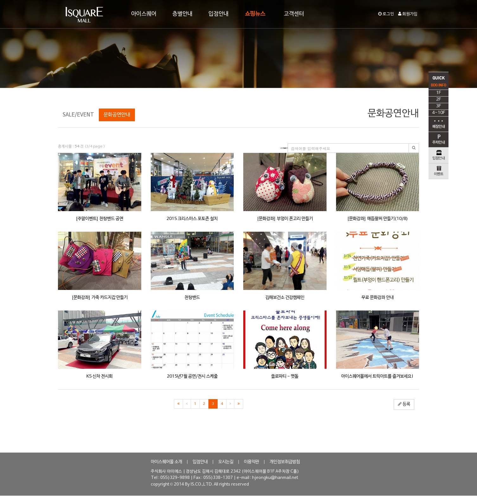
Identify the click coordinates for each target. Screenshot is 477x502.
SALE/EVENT (78, 115)
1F (438, 100)
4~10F (438, 120)
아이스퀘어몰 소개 (166, 462)
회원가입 (407, 14)
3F (438, 114)
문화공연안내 (117, 115)
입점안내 (218, 14)
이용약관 (251, 462)
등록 (404, 404)
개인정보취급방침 (285, 462)
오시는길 (225, 462)
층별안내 (182, 14)
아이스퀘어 (143, 14)
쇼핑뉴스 (255, 14)
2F (438, 107)
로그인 (386, 14)
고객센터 (294, 14)
